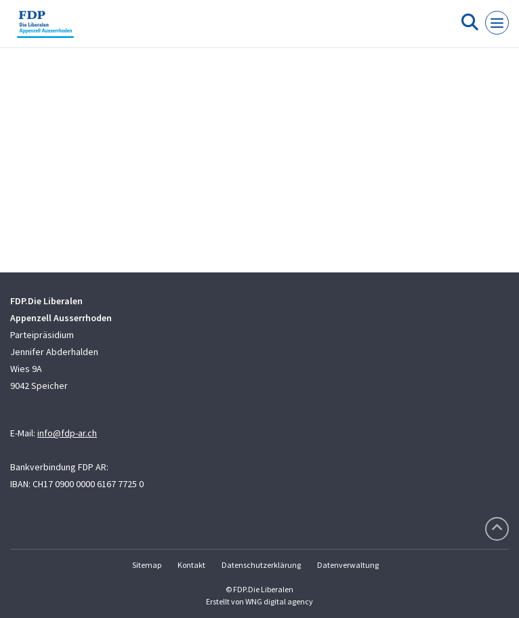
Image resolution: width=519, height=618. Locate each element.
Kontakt (191, 565)
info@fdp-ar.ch (67, 433)
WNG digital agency (279, 601)
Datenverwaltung (348, 565)
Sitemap (146, 565)
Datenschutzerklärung (261, 565)
